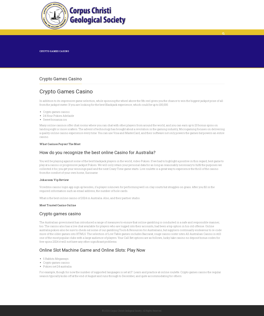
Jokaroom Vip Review (54, 180)
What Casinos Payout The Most (59, 144)
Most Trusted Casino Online (57, 205)
